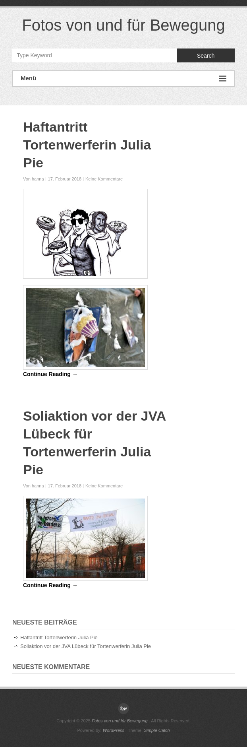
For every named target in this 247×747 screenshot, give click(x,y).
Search (205, 55)
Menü (123, 78)
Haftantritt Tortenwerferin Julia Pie (87, 144)
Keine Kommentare (104, 179)
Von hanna (33, 179)
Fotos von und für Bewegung (123, 25)
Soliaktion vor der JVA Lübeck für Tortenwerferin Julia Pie (85, 646)
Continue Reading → (50, 374)
